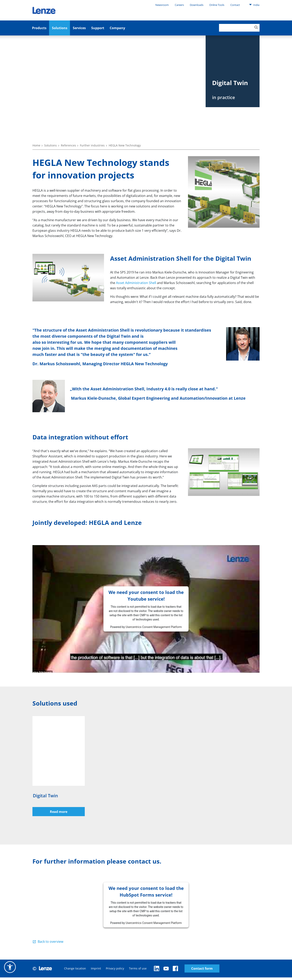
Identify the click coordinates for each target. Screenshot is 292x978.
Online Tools (216, 5)
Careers (179, 5)
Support (97, 28)
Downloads (196, 5)
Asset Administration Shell (136, 283)
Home (36, 145)
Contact (235, 5)
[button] (10, 967)
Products (39, 28)
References (68, 145)
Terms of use (138, 969)
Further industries (92, 145)
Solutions (59, 28)
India (254, 5)
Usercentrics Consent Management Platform (154, 626)
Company (117, 28)
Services (79, 28)
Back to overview (50, 942)
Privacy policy (115, 969)
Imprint (96, 969)
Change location (75, 969)
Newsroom (162, 5)
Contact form (171, 969)
